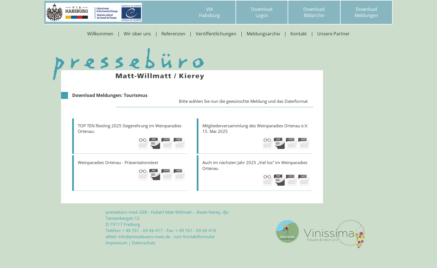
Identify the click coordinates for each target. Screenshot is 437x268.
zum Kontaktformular (194, 236)
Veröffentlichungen (216, 34)
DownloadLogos (262, 12)
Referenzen (173, 34)
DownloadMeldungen (366, 12)
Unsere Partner (333, 34)
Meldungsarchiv (263, 34)
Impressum (116, 242)
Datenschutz (144, 242)
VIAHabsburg (209, 12)
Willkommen (100, 34)
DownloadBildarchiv (314, 12)
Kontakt (298, 34)
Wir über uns (137, 34)
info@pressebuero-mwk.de (144, 236)
